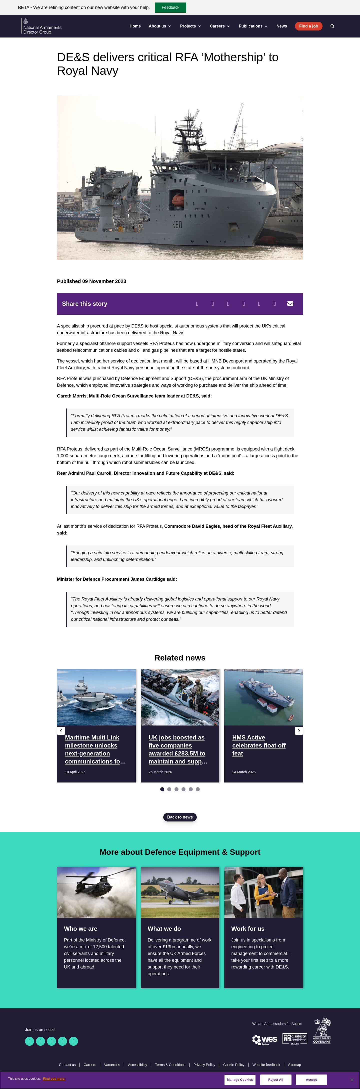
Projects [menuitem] (191, 26)
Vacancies (112, 1065)
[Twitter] (212, 304)
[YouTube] (62, 1041)
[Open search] (332, 26)
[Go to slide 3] (176, 789)
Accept (311, 1080)
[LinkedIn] (244, 304)
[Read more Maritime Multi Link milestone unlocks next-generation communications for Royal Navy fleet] (96, 725)
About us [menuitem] (160, 26)
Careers (90, 1065)
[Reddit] (228, 304)
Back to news (180, 817)
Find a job (308, 26)
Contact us (67, 1065)
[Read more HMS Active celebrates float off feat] (263, 725)
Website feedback (266, 1065)
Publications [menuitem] (253, 26)
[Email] (290, 304)
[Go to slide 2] (169, 789)
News (281, 26)
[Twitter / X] (40, 1041)
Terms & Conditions (170, 1065)
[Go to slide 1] (162, 789)
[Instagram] (73, 1041)
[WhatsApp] (259, 304)
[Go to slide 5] (191, 789)
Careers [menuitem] (220, 26)
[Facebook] (197, 304)
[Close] (352, 1079)
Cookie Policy (233, 1065)
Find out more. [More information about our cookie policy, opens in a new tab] (54, 1078)
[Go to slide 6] (198, 789)
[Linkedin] (51, 1041)
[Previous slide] (61, 731)
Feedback (170, 7)
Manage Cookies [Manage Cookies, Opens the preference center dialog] (240, 1080)
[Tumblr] (274, 304)
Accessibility (137, 1065)
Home (135, 26)
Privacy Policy (204, 1065)
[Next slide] (299, 731)
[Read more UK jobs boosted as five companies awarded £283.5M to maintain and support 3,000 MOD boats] (180, 725)
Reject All (275, 1080)
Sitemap (294, 1065)
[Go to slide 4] (184, 789)
